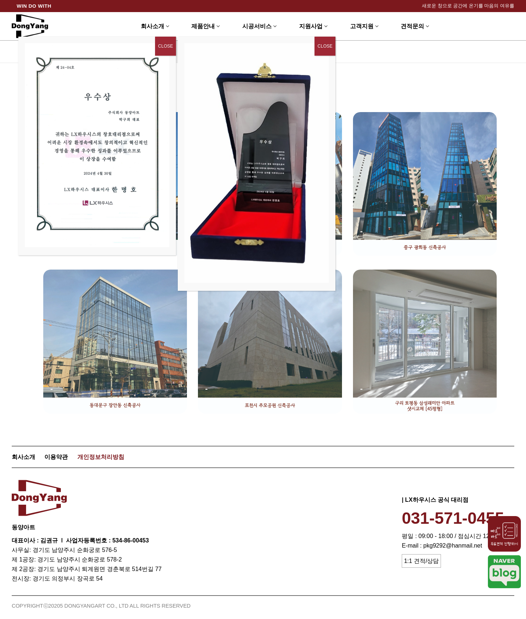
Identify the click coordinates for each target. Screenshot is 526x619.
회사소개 (23, 457)
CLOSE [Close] (324, 46)
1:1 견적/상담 (421, 561)
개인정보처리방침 (100, 457)
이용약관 (56, 457)
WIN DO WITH (34, 6)
